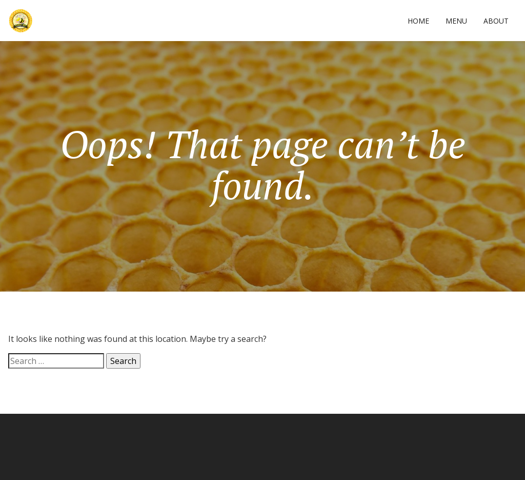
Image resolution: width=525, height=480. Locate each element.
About (496, 21)
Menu (456, 21)
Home (418, 21)
